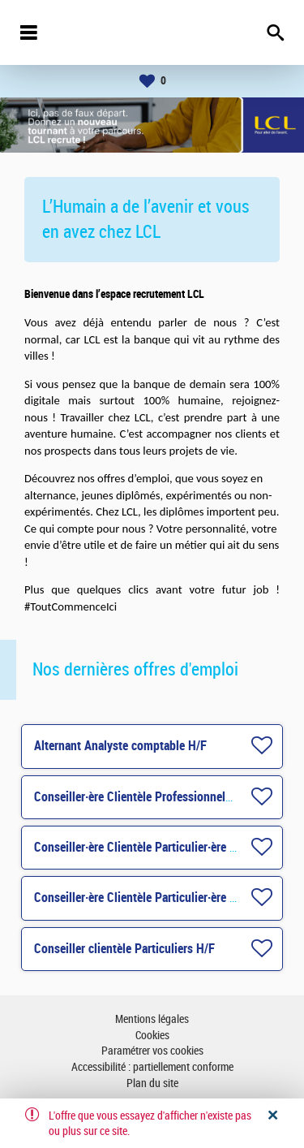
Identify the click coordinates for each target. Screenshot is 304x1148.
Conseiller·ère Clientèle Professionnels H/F (143, 797)
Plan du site (152, 1083)
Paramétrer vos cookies (152, 1051)
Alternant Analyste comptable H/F (120, 745)
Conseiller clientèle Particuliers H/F (124, 948)
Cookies (152, 1035)
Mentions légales (152, 1019)
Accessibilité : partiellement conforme (152, 1067)
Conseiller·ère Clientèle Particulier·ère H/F (141, 847)
